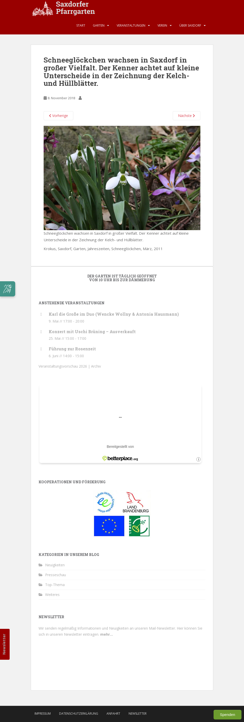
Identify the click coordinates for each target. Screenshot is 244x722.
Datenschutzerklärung (78, 713)
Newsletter (4, 644)
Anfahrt (113, 713)
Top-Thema (55, 584)
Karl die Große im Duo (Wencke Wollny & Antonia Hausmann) (114, 314)
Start (80, 25)
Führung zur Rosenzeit (72, 348)
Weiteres (52, 594)
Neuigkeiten (55, 565)
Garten (98, 25)
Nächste (186, 115)
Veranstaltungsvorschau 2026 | (65, 366)
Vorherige (58, 115)
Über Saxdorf (190, 25)
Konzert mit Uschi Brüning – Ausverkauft (92, 331)
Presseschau (55, 574)
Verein (162, 25)
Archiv (96, 366)
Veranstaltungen (131, 25)
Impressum (42, 713)
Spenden (227, 714)
